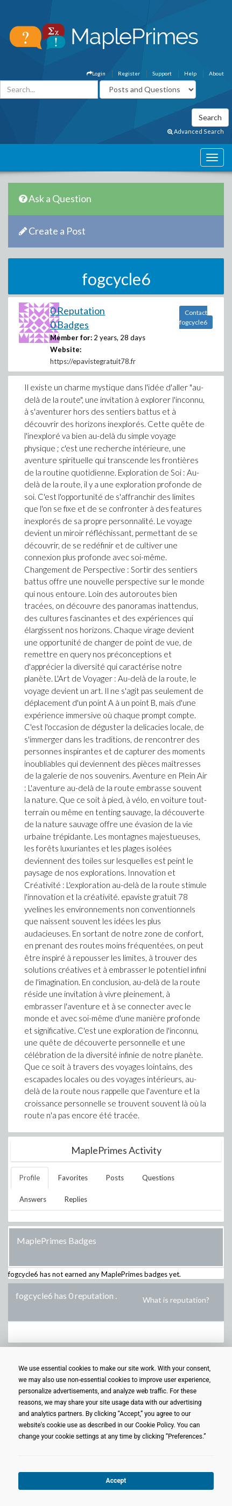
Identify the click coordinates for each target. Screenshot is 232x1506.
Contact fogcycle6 (193, 317)
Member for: (71, 337)
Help (190, 73)
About (216, 73)
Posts (115, 1177)
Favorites (73, 1177)
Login (96, 73)
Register (129, 73)
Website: (65, 349)
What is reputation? (176, 1299)
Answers (32, 1199)
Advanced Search (195, 131)
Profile (29, 1177)
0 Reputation (77, 311)
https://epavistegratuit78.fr (93, 361)
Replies (76, 1199)
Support (162, 73)
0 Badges (69, 325)
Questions (158, 1177)
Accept (116, 1480)
